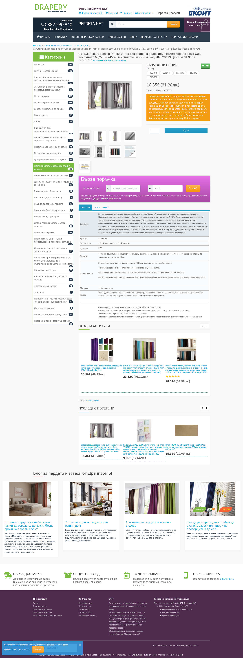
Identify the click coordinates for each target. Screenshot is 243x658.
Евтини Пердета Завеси (46, 71)
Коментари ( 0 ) (101, 207)
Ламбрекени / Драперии (46, 216)
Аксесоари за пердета (45, 286)
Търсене (173, 24)
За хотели (39, 292)
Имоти (196, 645)
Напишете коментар (117, 60)
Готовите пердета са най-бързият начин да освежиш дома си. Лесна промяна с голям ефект (28, 525)
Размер (151, 69)
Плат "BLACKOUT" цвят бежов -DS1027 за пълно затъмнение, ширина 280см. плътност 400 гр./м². (187, 447)
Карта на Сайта (86, 612)
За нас (36, 603)
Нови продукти (41, 96)
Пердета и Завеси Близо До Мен (50, 314)
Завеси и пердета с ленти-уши (49, 109)
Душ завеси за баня (44, 308)
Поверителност (40, 606)
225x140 (166, 73)
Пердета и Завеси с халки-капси (50, 147)
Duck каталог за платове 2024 (166, 645)
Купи (186, 130)
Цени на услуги (85, 603)
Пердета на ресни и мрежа (47, 153)
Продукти (60, 36)
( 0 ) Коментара (100, 60)
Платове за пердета (154, 36)
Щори (133, 36)
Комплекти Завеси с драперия (49, 210)
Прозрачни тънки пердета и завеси (52, 321)
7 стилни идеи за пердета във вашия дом (86, 523)
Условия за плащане (42, 612)
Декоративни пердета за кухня (50, 159)
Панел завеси (117, 36)
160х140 (153, 73)
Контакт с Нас (85, 606)
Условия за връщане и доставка (47, 615)
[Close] (80, 645)
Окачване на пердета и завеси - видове (148, 523)
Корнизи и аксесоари (185, 36)
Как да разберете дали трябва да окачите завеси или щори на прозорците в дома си (210, 525)
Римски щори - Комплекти (47, 191)
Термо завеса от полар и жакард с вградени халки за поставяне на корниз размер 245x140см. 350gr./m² (101, 367)
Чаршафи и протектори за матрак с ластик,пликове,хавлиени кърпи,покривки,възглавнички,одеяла (54, 260)
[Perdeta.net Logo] (50, 8)
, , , (172, 606)
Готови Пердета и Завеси (87, 36)
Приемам (38, 649)
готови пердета (118, 655)
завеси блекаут (92, 400)
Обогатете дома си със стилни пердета (126, 631)
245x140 (193, 73)
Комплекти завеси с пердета (48, 204)
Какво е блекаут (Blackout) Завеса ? (124, 634)
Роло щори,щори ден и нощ (48, 197)
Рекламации (84, 609)
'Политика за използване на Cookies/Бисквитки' (25, 645)
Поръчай (193, 188)
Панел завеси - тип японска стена (51, 175)
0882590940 (227, 578)
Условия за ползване (42, 609)
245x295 (153, 77)
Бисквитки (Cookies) (87, 615)
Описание (85, 207)
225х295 (180, 73)
